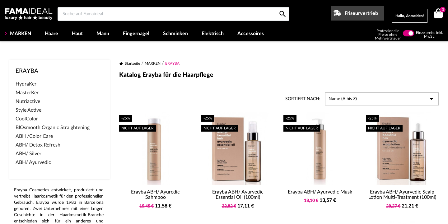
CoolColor (27, 118)
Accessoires (250, 33)
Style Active (28, 110)
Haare (51, 33)
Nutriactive (28, 101)
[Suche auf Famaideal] (173, 14)
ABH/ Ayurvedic (33, 162)
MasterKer (27, 92)
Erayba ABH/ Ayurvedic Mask (320, 191)
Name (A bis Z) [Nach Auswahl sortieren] (382, 99)
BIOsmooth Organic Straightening (53, 127)
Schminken (175, 33)
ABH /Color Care (34, 136)
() (441, 10)
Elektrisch (213, 33)
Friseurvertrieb (361, 13)
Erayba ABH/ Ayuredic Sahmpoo (155, 194)
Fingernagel (136, 33)
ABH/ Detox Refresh (38, 144)
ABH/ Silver (28, 153)
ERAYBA (27, 71)
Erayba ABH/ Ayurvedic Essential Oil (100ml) (238, 194)
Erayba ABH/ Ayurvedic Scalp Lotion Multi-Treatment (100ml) (402, 194)
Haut (77, 33)
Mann (102, 33)
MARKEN (20, 33)
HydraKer (26, 84)
